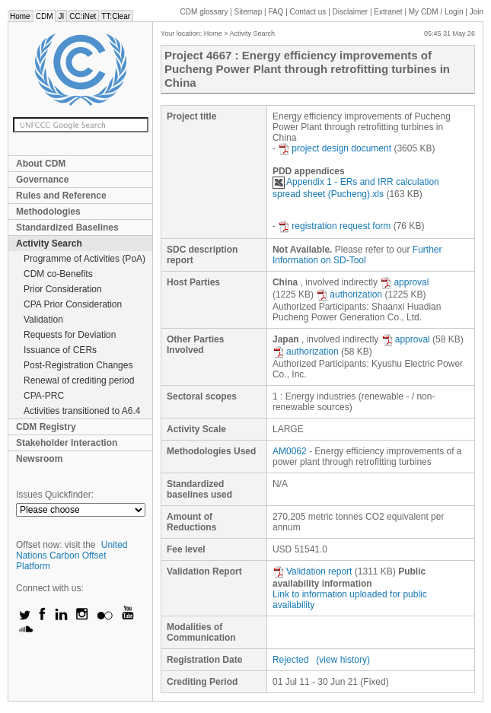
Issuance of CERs (60, 350)
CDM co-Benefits (58, 274)
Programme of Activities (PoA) (84, 258)
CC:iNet (82, 16)
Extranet (388, 12)
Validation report (312, 571)
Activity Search (49, 243)
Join (476, 12)
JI (61, 16)
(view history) (343, 659)
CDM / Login (437, 12)
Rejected (290, 659)
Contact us (308, 12)
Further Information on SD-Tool (357, 255)
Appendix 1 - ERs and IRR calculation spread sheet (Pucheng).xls (356, 188)
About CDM (40, 163)
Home (20, 16)
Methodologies (48, 211)
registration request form (334, 226)
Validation (43, 319)
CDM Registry (46, 427)
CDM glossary (204, 12)
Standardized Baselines (67, 227)
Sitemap (248, 12)
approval (404, 282)
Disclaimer (350, 12)
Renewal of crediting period (79, 380)
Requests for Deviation (70, 334)
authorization (349, 294)
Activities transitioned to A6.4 (82, 411)
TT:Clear (115, 16)
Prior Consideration (63, 289)
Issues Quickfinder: (55, 494)
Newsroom (39, 459)
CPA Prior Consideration (73, 304)
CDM (44, 16)
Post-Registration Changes (78, 365)
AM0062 (290, 451)
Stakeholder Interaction (66, 443)
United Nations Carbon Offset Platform (72, 555)
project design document (334, 148)
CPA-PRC (44, 395)
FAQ (275, 12)
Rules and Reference (61, 195)
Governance (42, 179)
